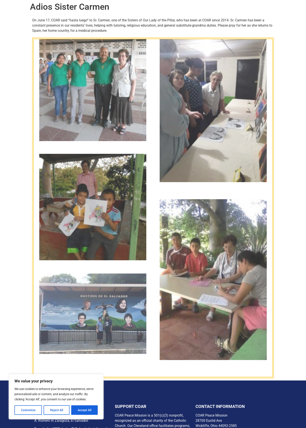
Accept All (84, 410)
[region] (56, 396)
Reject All (56, 410)
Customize (28, 410)
